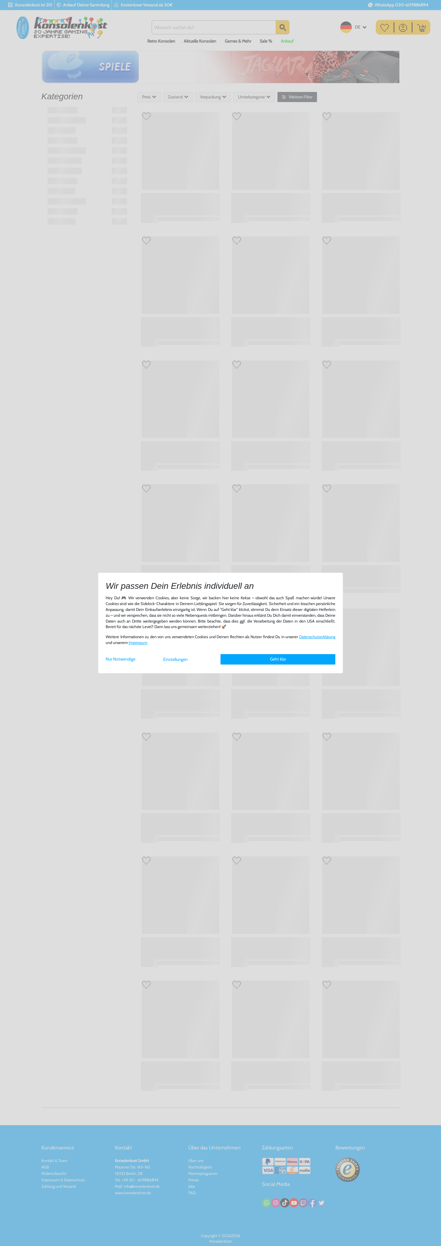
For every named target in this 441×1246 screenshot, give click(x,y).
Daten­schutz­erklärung (317, 636)
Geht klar (278, 659)
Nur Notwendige (120, 659)
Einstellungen (175, 659)
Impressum (138, 642)
